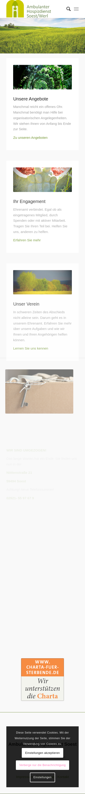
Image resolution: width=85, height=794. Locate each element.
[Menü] (76, 9)
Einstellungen (43, 777)
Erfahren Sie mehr (27, 249)
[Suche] (66, 9)
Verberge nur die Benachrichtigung (42, 765)
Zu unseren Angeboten (30, 138)
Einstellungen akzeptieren (42, 753)
